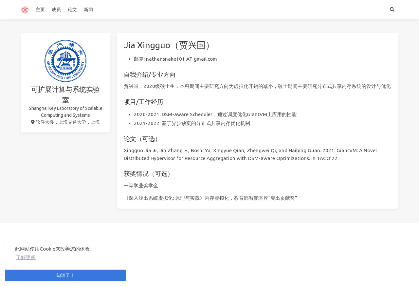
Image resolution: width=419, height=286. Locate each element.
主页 (40, 9)
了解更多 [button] (26, 257)
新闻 (88, 9)
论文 (72, 9)
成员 (56, 9)
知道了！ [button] (65, 275)
